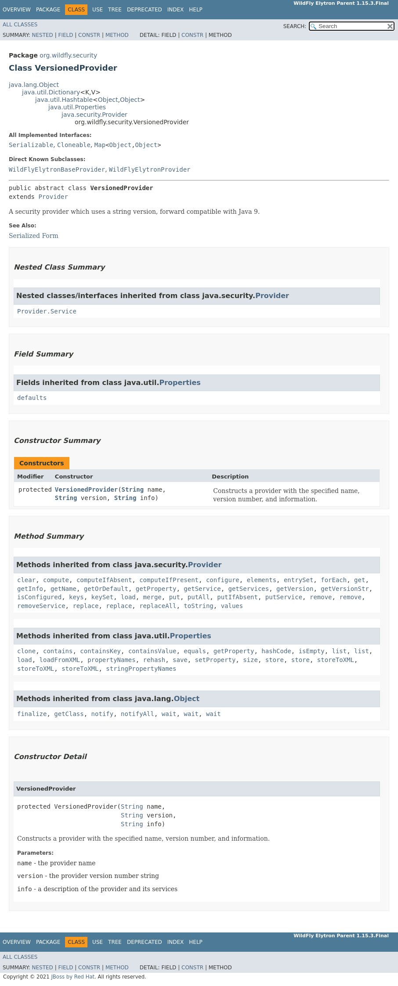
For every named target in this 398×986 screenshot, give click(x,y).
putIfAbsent (237, 597)
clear (26, 579)
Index (175, 10)
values (232, 605)
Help (196, 10)
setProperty (215, 659)
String (133, 489)
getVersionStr (345, 588)
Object (108, 99)
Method (117, 35)
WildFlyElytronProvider (149, 169)
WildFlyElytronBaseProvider (57, 169)
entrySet (298, 579)
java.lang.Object (34, 84)
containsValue (152, 651)
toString (198, 605)
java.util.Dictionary (51, 92)
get (359, 579)
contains (57, 651)
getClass (68, 713)
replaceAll (157, 605)
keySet (102, 597)
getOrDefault (106, 588)
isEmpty (312, 651)
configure (222, 579)
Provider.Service (46, 311)
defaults (32, 397)
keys (76, 597)
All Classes (20, 25)
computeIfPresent (169, 579)
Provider (53, 196)
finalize (32, 713)
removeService (41, 605)
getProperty (156, 588)
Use (97, 10)
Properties (179, 382)
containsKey (100, 651)
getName (63, 588)
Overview (17, 10)
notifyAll (137, 713)
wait (169, 713)
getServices (248, 588)
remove (321, 597)
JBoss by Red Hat (72, 977)
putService (283, 597)
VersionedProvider (86, 489)
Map (99, 144)
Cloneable (73, 144)
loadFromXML (60, 659)
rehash (154, 659)
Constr (89, 35)
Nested (42, 35)
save (180, 659)
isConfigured (39, 597)
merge (152, 597)
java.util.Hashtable (64, 99)
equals (195, 651)
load (128, 597)
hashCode (276, 651)
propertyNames (111, 659)
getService (202, 588)
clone (26, 651)
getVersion (294, 588)
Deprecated (144, 10)
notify (102, 713)
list (339, 651)
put (174, 597)
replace (85, 605)
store (274, 659)
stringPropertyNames (141, 668)
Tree (115, 10)
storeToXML (335, 659)
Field (65, 35)
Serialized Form (33, 235)
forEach (334, 579)
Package (48, 10)
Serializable (31, 144)
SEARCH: (295, 26)
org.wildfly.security (68, 55)
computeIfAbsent (104, 579)
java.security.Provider (94, 114)
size (250, 659)
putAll (199, 597)
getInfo (30, 588)
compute (56, 579)
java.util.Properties (77, 107)
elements (261, 579)
